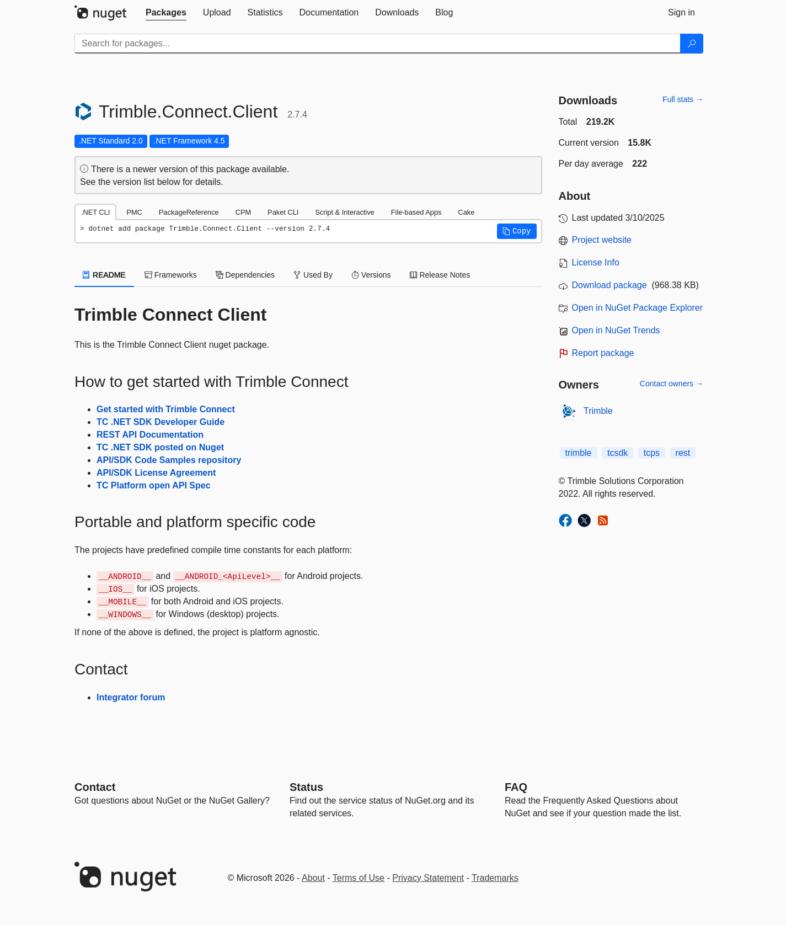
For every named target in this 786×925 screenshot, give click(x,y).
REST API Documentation (150, 434)
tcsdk (617, 453)
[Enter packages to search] (377, 44)
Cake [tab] (466, 212)
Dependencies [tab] (245, 274)
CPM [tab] (243, 212)
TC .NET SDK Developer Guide (160, 422)
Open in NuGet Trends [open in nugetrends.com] (616, 330)
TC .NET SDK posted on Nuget (160, 447)
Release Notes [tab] (440, 274)
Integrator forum (131, 697)
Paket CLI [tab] (283, 212)
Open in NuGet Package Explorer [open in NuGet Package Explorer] (637, 307)
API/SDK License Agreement (156, 472)
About (313, 878)
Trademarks (495, 878)
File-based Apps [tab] (416, 212)
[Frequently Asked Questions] (516, 787)
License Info (595, 262)
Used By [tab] (313, 274)
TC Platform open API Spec (154, 485)
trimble (578, 453)
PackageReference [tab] (189, 212)
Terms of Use (358, 878)
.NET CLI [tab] (95, 212)
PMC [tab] (134, 212)
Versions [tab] (371, 274)
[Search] (691, 44)
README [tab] (104, 274)
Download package (609, 285)
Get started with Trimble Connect (166, 409)
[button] (517, 231)
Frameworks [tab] (171, 274)
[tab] (166, 13)
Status (306, 787)
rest (683, 453)
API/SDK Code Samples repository (169, 460)
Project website (602, 239)
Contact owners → (671, 383)
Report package (603, 353)
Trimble (598, 411)
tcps (652, 453)
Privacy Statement (428, 878)
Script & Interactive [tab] (344, 212)
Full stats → (682, 99)
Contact (94, 787)
